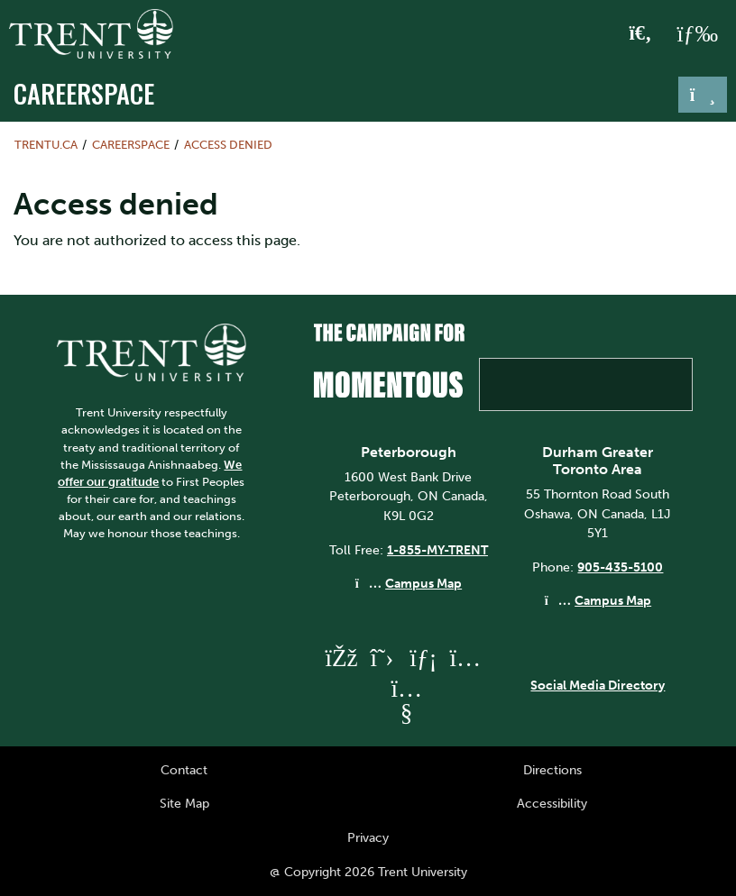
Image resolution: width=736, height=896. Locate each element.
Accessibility (552, 803)
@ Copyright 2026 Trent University (368, 872)
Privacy (368, 837)
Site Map (184, 803)
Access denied (228, 144)
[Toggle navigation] (702, 95)
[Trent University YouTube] (406, 712)
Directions (552, 770)
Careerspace (84, 93)
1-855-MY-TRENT (437, 550)
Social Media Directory (597, 685)
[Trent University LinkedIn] (423, 657)
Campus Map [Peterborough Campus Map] (423, 583)
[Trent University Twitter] (381, 657)
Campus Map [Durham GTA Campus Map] (613, 600)
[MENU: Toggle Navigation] (697, 34)
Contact (184, 770)
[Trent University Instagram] (464, 657)
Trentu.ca (46, 144)
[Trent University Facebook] (340, 657)
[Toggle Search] (641, 34)
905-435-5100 (620, 567)
